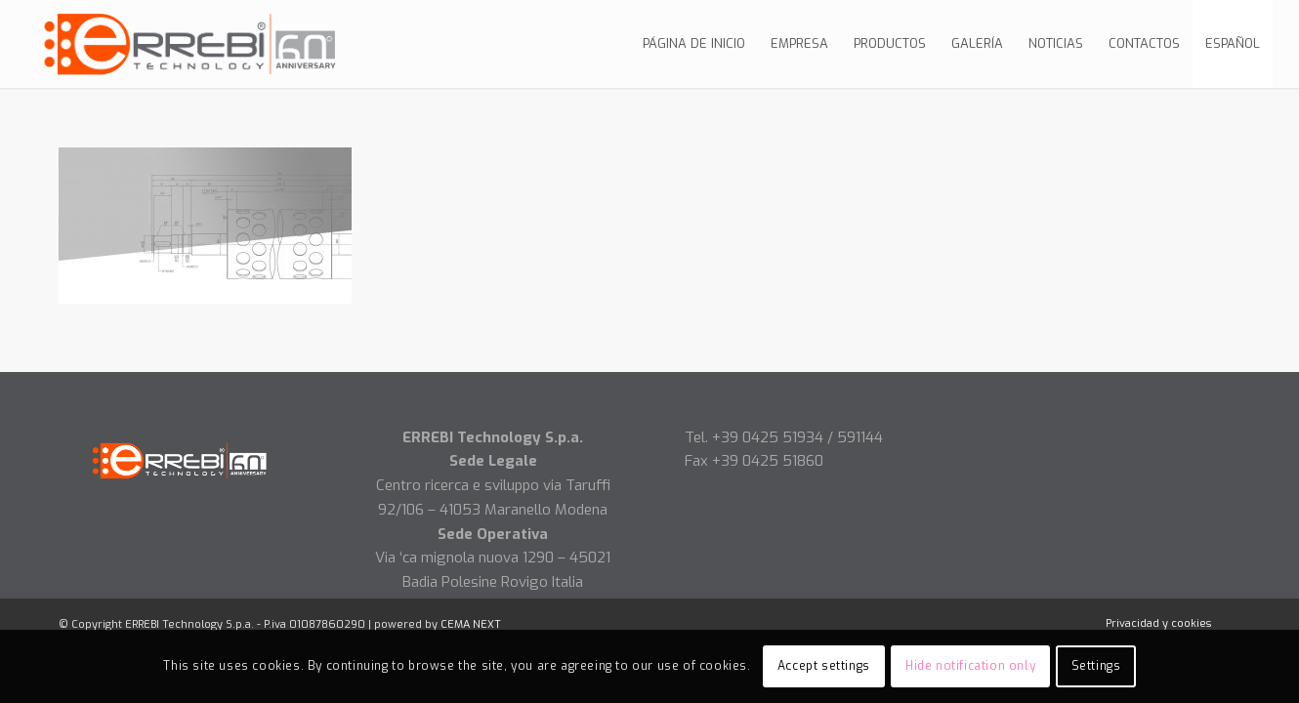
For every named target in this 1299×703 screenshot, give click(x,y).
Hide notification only (970, 666)
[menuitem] (694, 44)
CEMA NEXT (470, 624)
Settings (1096, 666)
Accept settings (823, 666)
